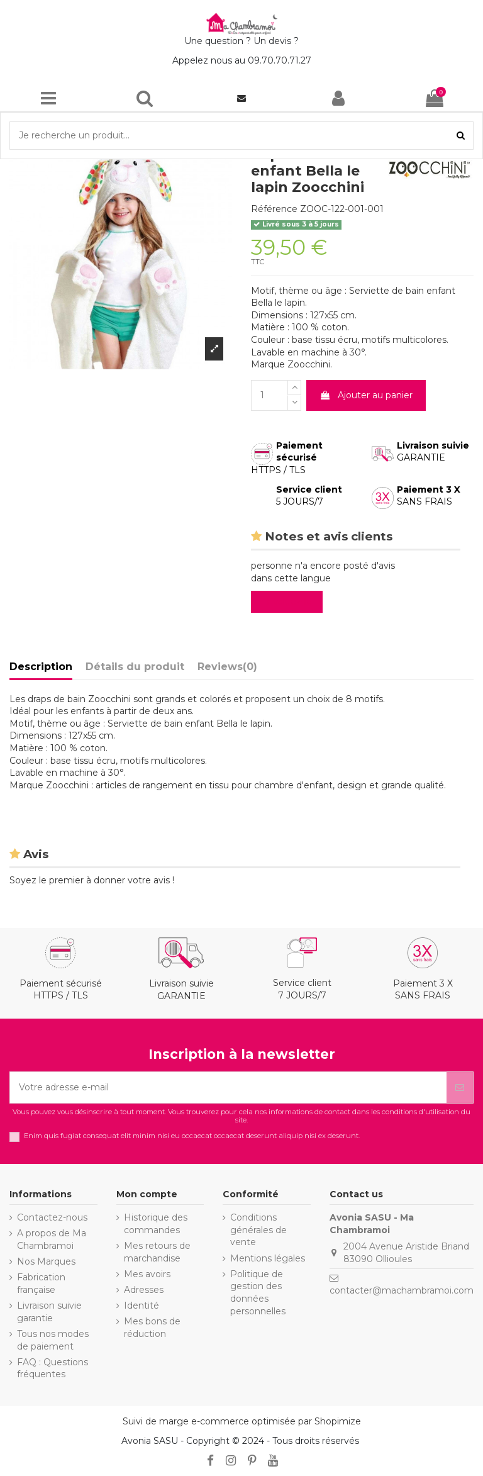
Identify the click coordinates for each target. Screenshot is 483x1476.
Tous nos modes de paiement (53, 1340)
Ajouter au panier (366, 395)
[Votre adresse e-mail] (228, 1087)
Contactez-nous (52, 1217)
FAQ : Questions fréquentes (52, 1368)
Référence (274, 209)
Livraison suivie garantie (49, 1312)
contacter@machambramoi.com (402, 1290)
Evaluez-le (289, 601)
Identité (141, 1305)
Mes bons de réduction (152, 1327)
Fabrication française (41, 1283)
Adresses (144, 1289)
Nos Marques (46, 1261)
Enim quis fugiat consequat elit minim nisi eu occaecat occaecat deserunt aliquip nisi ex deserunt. (192, 1136)
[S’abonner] (460, 1087)
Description (40, 667)
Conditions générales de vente (258, 1230)
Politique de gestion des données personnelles (258, 1292)
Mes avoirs (147, 1274)
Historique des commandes (155, 1224)
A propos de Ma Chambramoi (51, 1239)
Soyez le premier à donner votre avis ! (91, 880)
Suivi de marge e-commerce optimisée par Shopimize (242, 1421)
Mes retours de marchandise (157, 1252)
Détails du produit (135, 667)
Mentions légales (267, 1258)
